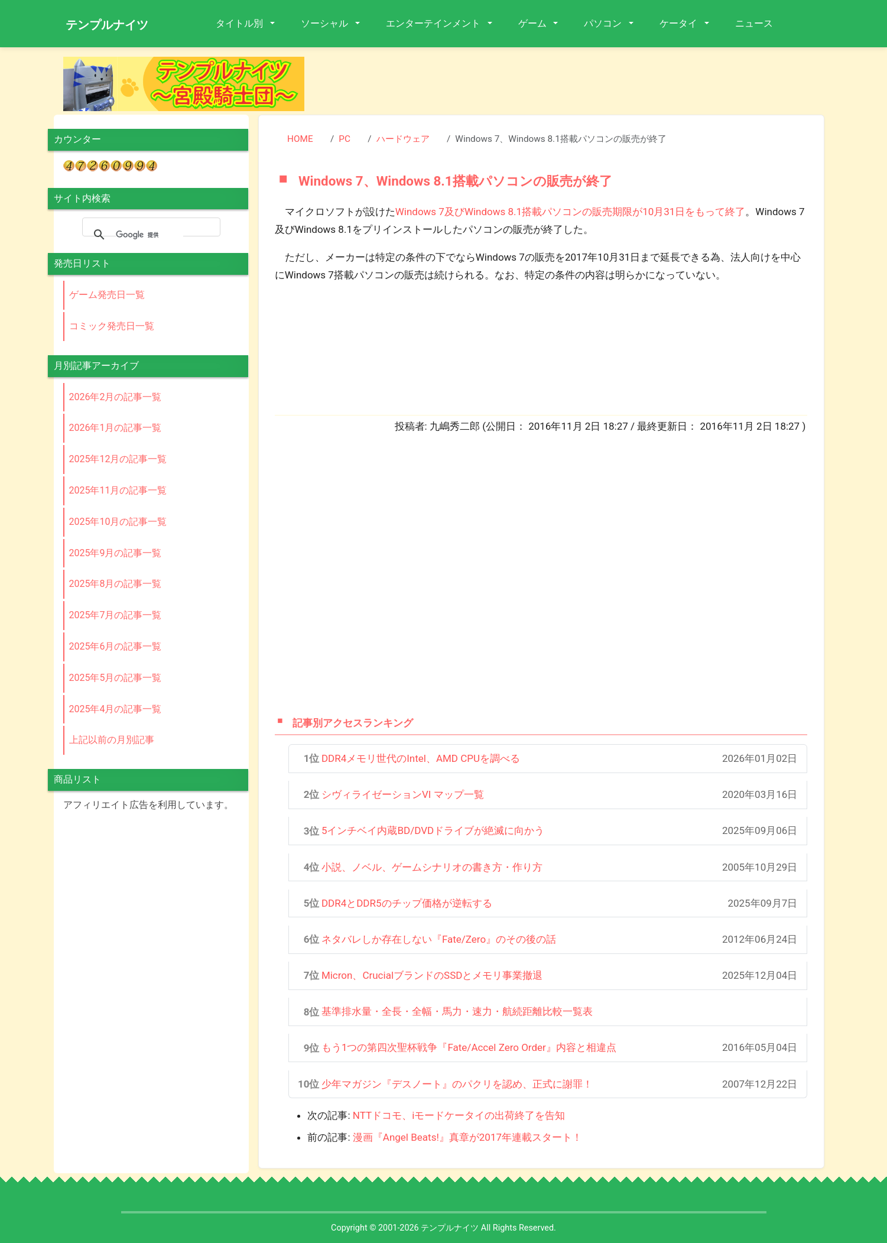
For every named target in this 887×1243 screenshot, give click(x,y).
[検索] (149, 234)
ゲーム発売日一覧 (107, 294)
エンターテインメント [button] (434, 23)
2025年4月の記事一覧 (115, 709)
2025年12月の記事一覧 (118, 459)
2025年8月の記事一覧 (115, 583)
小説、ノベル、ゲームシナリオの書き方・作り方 (431, 867)
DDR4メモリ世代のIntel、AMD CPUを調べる (420, 758)
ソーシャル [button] (325, 23)
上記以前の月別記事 (111, 739)
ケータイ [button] (679, 23)
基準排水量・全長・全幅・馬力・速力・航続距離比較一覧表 (457, 1011)
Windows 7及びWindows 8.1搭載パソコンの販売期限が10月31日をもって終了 (570, 212)
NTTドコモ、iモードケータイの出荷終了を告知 (459, 1115)
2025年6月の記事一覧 (115, 646)
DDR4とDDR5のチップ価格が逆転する (406, 903)
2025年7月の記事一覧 (115, 615)
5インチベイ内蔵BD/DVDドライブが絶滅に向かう (432, 830)
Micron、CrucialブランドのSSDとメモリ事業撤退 (432, 975)
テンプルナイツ (107, 25)
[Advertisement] (574, 83)
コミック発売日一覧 (111, 326)
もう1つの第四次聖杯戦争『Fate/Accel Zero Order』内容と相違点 (468, 1047)
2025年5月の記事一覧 (115, 677)
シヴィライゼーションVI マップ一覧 (402, 794)
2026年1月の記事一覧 (115, 427)
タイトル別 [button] (240, 23)
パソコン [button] (604, 23)
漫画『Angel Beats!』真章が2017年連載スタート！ (467, 1137)
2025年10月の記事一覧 (118, 521)
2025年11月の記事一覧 (118, 490)
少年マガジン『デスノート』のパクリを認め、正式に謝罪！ (457, 1084)
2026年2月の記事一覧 (115, 397)
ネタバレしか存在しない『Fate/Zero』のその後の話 (438, 939)
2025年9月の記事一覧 (115, 553)
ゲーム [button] (533, 23)
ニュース (754, 23)
